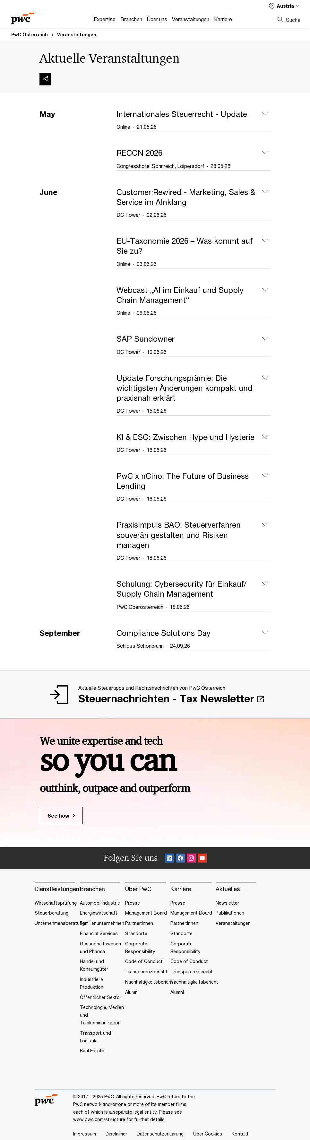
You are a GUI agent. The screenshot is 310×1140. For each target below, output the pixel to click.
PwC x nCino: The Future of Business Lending (182, 480)
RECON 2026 (139, 152)
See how (58, 815)
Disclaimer (116, 1133)
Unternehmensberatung (60, 923)
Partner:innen (139, 923)
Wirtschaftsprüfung (56, 903)
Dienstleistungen (57, 889)
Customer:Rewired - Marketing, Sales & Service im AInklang (185, 197)
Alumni (132, 992)
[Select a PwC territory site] (284, 6)
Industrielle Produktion (91, 983)
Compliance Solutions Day (163, 632)
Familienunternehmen (102, 923)
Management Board (146, 913)
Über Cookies (207, 1133)
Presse (132, 903)
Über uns (157, 19)
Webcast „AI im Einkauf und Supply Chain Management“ (180, 294)
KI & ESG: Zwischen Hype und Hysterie (185, 437)
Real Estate (92, 1050)
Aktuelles (228, 889)
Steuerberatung (51, 913)
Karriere (223, 19)
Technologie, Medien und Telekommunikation (102, 1014)
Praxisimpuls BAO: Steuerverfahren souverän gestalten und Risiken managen (178, 534)
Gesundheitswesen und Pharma (100, 947)
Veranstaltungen (190, 19)
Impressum (84, 1133)
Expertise (105, 19)
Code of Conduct (144, 961)
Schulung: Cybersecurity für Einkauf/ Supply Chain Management (181, 588)
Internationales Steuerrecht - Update (181, 114)
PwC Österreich (29, 34)
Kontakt (240, 1133)
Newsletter (227, 903)
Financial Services (99, 933)
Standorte (136, 933)
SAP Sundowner (145, 338)
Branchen (131, 19)
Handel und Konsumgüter (94, 965)
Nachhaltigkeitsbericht (149, 982)
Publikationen (230, 913)
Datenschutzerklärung (160, 1133)
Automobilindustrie (100, 903)
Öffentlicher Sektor (100, 997)
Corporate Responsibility (140, 947)
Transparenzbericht (146, 971)
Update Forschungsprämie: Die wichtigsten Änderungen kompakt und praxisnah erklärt (184, 387)
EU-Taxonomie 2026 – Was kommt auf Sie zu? (184, 245)
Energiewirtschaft (98, 913)
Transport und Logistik (95, 1036)
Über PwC (138, 889)
